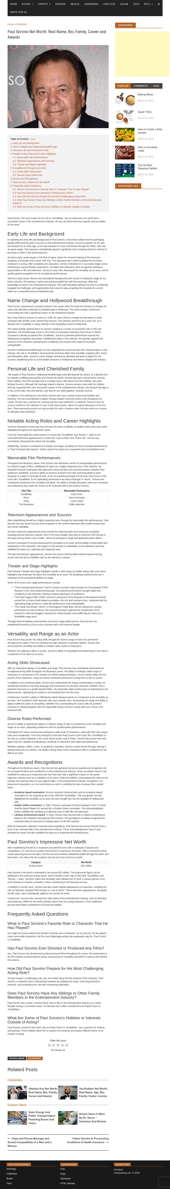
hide (32, 139)
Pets (147, 4)
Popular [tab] (123, 85)
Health (74, 4)
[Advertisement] (142, 57)
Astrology (11, 1169)
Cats (62, 1169)
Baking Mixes (145, 94)
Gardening (91, 4)
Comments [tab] (141, 85)
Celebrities (21, 24)
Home (13, 4)
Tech (136, 4)
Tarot (9, 1183)
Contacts (118, 1169)
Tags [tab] (156, 85)
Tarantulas (65, 1178)
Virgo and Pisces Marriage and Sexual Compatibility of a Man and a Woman (30, 1142)
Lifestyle (109, 4)
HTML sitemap (67, 1183)
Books (26, 4)
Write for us (18, 12)
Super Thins (145, 112)
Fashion (60, 4)
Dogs (63, 1173)
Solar (124, 4)
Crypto (43, 4)
